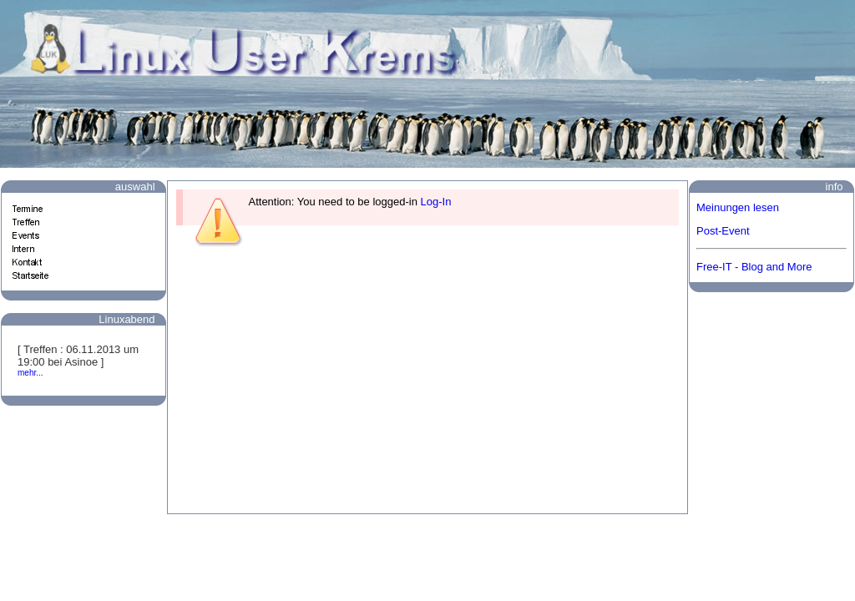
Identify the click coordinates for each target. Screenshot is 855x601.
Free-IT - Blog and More (754, 266)
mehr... (30, 372)
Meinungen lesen (737, 207)
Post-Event (723, 231)
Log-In (436, 201)
